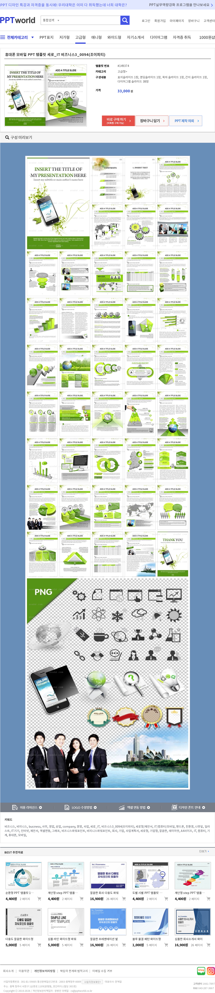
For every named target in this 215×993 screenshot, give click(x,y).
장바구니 (194, 20)
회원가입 (160, 20)
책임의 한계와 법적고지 (74, 971)
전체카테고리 (16, 37)
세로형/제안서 (144, 826)
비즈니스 (9, 826)
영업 (51, 826)
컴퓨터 (202, 830)
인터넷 (25, 830)
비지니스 (21, 826)
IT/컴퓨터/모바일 (164, 826)
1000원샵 (207, 37)
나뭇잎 (199, 826)
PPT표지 (46, 37)
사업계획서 (132, 830)
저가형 (64, 37)
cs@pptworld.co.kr (81, 991)
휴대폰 (12, 835)
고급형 (80, 37)
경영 (79, 826)
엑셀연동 (45, 830)
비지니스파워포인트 (98, 830)
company (69, 826)
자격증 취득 (182, 37)
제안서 (34, 830)
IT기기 (15, 830)
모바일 (22, 835)
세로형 (144, 830)
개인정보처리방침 (44, 971)
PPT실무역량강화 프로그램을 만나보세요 (179, 5)
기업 (121, 830)
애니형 (96, 37)
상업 (58, 826)
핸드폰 (180, 826)
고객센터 (209, 20)
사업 (86, 826)
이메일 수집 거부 (102, 971)
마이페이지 (177, 20)
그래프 (56, 830)
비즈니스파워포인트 (73, 830)
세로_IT (95, 826)
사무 (44, 826)
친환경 (190, 826)
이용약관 (24, 971)
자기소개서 (135, 37)
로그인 (146, 20)
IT (195, 830)
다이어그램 (158, 37)
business (35, 826)
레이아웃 (174, 830)
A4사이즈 (186, 830)
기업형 (154, 830)
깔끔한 (163, 830)
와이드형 (114, 37)
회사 (114, 830)
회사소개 (8, 971)
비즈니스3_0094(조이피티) (117, 826)
